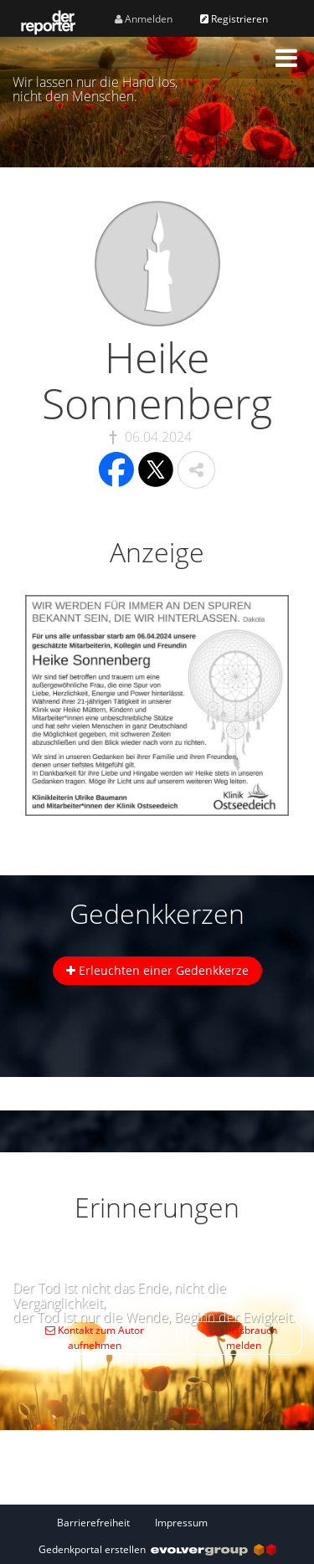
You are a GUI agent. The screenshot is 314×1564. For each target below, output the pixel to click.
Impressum (181, 1522)
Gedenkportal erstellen (157, 1549)
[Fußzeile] (157, 1522)
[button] (286, 58)
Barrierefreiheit (93, 1522)
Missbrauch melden (243, 1337)
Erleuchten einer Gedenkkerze (157, 970)
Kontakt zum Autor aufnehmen (94, 1337)
